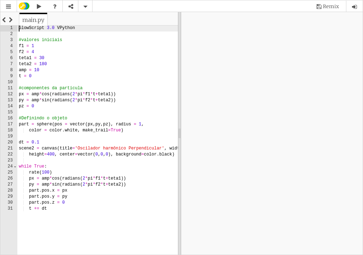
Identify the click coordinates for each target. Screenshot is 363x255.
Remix (331, 6)
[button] (8, 6)
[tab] (33, 19)
